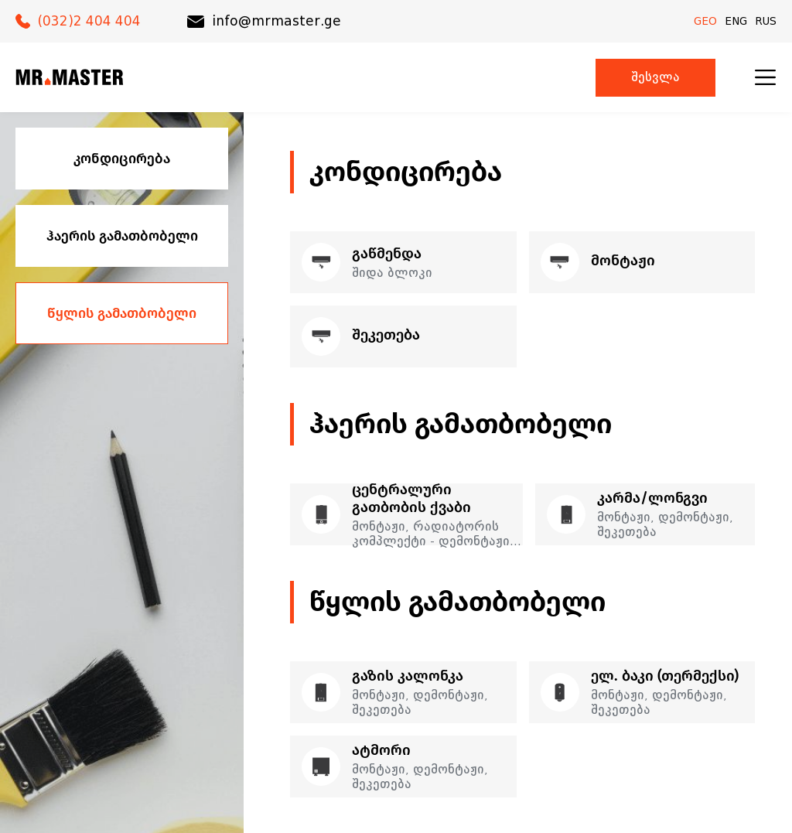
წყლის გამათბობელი (121, 313)
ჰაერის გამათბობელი (122, 235)
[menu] (765, 77)
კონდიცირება (121, 158)
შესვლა (655, 77)
